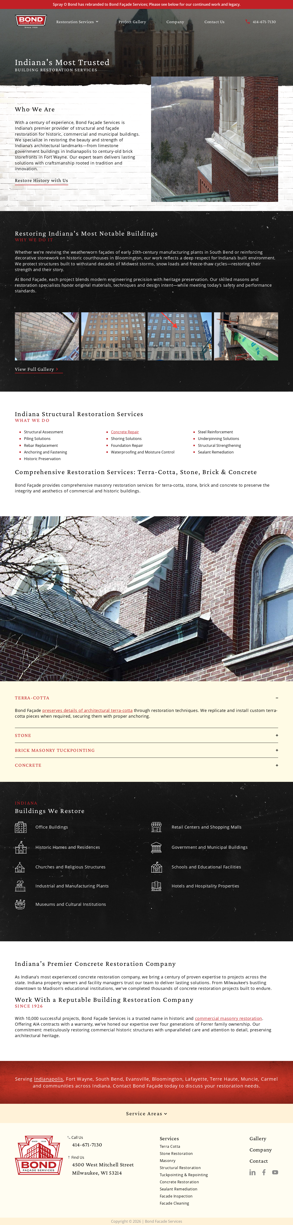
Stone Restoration (176, 1153)
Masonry (168, 1160)
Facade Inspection (176, 1196)
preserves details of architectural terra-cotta (87, 710)
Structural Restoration (180, 1168)
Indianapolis (48, 1079)
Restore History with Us (41, 180)
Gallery (258, 1138)
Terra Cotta (170, 1146)
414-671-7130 (260, 21)
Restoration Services (77, 21)
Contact (259, 1161)
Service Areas (146, 1113)
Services (169, 1138)
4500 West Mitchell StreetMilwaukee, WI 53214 (103, 1168)
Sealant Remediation (179, 1189)
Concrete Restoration (179, 1182)
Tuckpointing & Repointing (184, 1175)
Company (175, 21)
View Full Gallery (36, 369)
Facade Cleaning (174, 1203)
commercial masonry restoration (228, 1018)
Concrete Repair (125, 432)
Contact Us (214, 21)
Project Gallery (132, 21)
